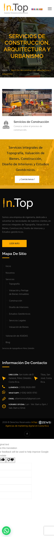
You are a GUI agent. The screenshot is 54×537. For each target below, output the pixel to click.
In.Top (34, 422)
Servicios (10, 279)
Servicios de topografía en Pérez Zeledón (18, 348)
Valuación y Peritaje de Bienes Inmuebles (19, 292)
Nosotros (10, 273)
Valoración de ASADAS (17, 336)
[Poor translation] (10, 460)
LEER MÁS (14, 244)
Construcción (15, 301)
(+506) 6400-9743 (28, 393)
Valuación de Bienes (19, 327)
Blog (8, 342)
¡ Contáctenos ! (27, 179)
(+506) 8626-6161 (27, 387)
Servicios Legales (17, 321)
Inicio (8, 266)
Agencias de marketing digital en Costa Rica (27, 426)
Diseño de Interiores (19, 307)
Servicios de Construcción (31, 122)
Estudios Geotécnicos (19, 314)
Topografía (14, 284)
